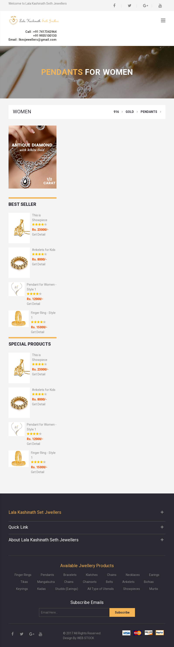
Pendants (47, 575)
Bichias (149, 582)
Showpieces (131, 589)
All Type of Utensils (100, 589)
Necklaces (133, 575)
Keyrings (22, 589)
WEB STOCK (85, 638)
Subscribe (122, 612)
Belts (109, 582)
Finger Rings (23, 575)
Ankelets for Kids (43, 250)
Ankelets (128, 582)
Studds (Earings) (66, 589)
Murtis (153, 589)
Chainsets (90, 582)
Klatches (92, 575)
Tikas (24, 582)
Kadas (41, 589)
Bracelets (70, 575)
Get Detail (38, 234)
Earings (154, 575)
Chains (111, 575)
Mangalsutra (46, 582)
